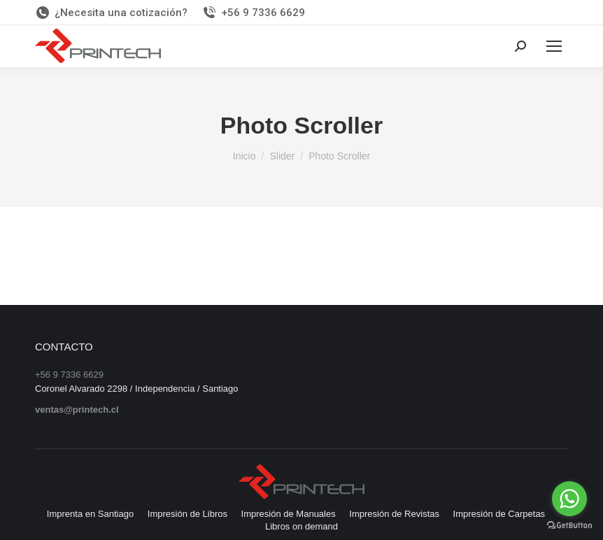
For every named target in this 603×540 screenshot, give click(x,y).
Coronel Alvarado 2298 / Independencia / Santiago (137, 388)
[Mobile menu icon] (554, 46)
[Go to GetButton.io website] (569, 525)
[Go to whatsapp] (569, 498)
